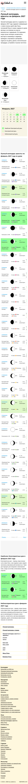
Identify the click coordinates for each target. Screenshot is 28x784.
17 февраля (4, 375)
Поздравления (5, 683)
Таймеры (3, 740)
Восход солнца (5, 733)
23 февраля (4, 455)
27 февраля (4, 509)
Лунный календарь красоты (9, 720)
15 (3, 119)
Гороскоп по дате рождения (8, 706)
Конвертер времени (6, 738)
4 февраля (4, 200)
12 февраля (4, 307)
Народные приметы (6, 765)
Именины (3, 692)
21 (24, 119)
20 (20, 119)
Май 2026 (5, 642)
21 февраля (4, 428)
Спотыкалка (4, 758)
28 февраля (4, 522)
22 (3, 121)
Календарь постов (6, 675)
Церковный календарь (7, 673)
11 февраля (4, 294)
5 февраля (4, 213)
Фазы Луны (6, 653)
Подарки (3, 773)
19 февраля (4, 401)
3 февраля (4, 186)
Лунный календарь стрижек (11, 630)
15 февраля (4, 348)
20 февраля (4, 415)
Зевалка (3, 756)
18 (13, 119)
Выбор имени (4, 690)
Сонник (3, 777)
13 (20, 116)
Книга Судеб (4, 745)
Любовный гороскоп (6, 702)
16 (7, 119)
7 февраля (4, 240)
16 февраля (4, 361)
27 (20, 121)
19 (17, 119)
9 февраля (4, 267)
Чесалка (3, 753)
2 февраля (4, 173)
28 (24, 121)
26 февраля (4, 495)
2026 (4, 647)
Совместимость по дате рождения (10, 710)
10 (10, 116)
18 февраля (4, 388)
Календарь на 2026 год (7, 669)
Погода (3, 731)
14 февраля (4, 334)
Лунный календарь (8, 626)
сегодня (5, 637)
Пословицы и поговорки (7, 767)
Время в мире (4, 735)
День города (4, 685)
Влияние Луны (7, 656)
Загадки (3, 769)
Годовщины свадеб (6, 676)
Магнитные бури (5, 729)
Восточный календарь (7, 704)
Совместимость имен (7, 708)
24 (10, 121)
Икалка (3, 755)
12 (17, 116)
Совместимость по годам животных (10, 712)
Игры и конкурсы (5, 771)
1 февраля (4, 160)
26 (17, 121)
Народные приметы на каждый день (11, 763)
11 (13, 116)
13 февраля (4, 321)
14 (24, 116)
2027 (4, 649)
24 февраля (4, 469)
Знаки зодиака (5, 697)
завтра (4, 639)
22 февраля (4, 442)
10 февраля (4, 280)
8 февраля (4, 254)
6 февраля (4, 227)
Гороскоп (3, 700)
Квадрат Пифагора (6, 749)
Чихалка (3, 751)
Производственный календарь (9, 671)
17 (10, 119)
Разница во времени (6, 736)
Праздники (4, 681)
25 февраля (4, 482)
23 (7, 121)
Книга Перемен (5, 747)
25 (13, 121)
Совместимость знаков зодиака (9, 698)
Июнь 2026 (6, 644)
